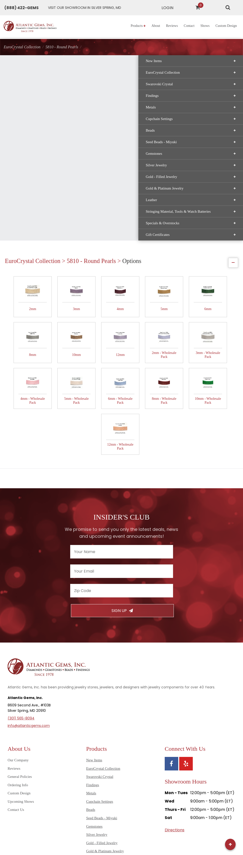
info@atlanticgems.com (29, 643)
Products (138, 26)
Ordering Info (18, 703)
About (155, 26)
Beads (40, 138)
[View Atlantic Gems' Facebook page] (171, 681)
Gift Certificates (40, 246)
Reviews (172, 26)
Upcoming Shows (21, 719)
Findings (40, 103)
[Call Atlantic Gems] (21, 7)
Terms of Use (156, 833)
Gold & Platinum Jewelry (40, 196)
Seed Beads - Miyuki (40, 149)
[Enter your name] (121, 469)
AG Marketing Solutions (153, 843)
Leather (40, 207)
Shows (205, 26)
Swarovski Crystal (40, 91)
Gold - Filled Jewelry (40, 184)
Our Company (18, 678)
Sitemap (109, 833)
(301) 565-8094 (21, 635)
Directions (174, 747)
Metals (40, 115)
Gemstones (40, 161)
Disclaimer (180, 833)
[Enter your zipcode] (121, 508)
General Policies (20, 694)
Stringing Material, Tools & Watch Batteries (40, 221)
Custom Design (226, 26)
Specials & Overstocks (40, 234)
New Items (40, 68)
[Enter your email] (121, 489)
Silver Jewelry (40, 172)
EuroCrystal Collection (40, 80)
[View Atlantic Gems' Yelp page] (186, 681)
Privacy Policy (130, 833)
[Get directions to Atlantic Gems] (85, 7)
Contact (189, 26)
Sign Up (122, 528)
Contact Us (16, 727)
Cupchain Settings (40, 126)
